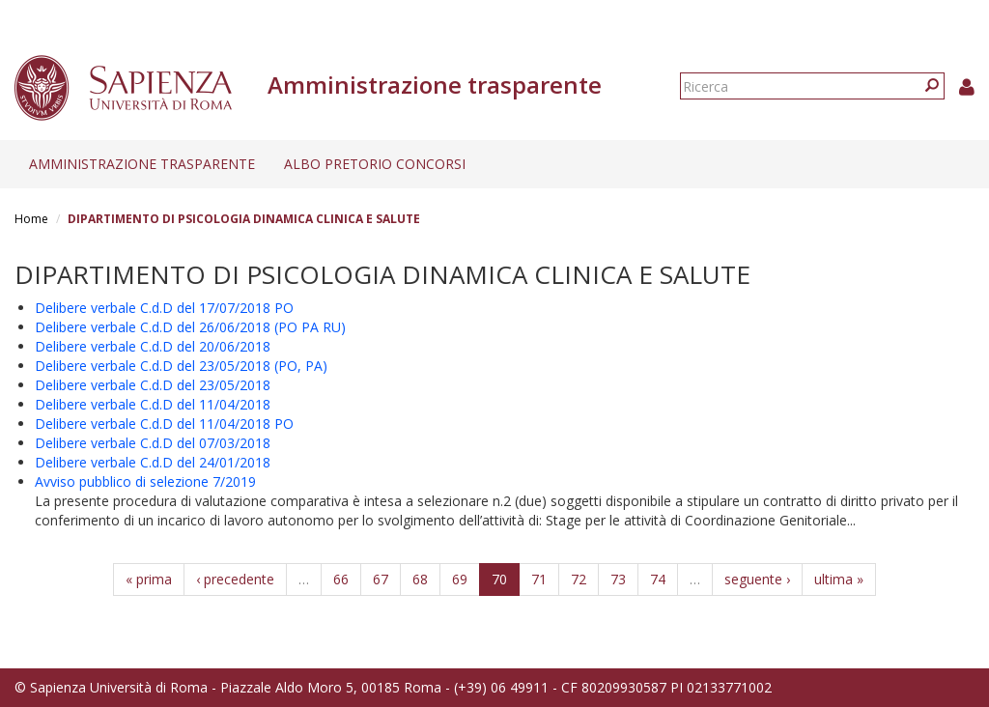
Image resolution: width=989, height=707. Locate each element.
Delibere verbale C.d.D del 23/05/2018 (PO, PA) (181, 365)
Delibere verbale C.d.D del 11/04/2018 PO (164, 423)
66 (341, 579)
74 (657, 579)
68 (420, 579)
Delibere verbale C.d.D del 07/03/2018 (152, 443)
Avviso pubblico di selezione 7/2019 (145, 481)
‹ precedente (235, 579)
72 (578, 579)
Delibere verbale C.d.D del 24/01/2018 (152, 462)
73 (618, 579)
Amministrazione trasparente (142, 164)
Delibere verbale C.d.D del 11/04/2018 (152, 404)
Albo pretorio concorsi (375, 164)
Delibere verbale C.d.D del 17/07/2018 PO (164, 307)
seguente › (757, 579)
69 (459, 579)
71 (539, 579)
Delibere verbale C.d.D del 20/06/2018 (152, 346)
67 (380, 579)
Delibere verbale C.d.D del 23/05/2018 (152, 385)
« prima (149, 579)
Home (31, 219)
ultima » (838, 579)
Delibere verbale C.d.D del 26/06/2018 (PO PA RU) (190, 327)
